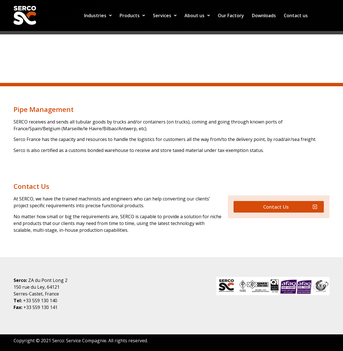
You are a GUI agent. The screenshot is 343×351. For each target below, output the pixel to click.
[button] (279, 207)
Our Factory (231, 15)
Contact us (296, 15)
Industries (98, 15)
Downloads (264, 15)
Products (132, 15)
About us (197, 15)
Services (165, 15)
